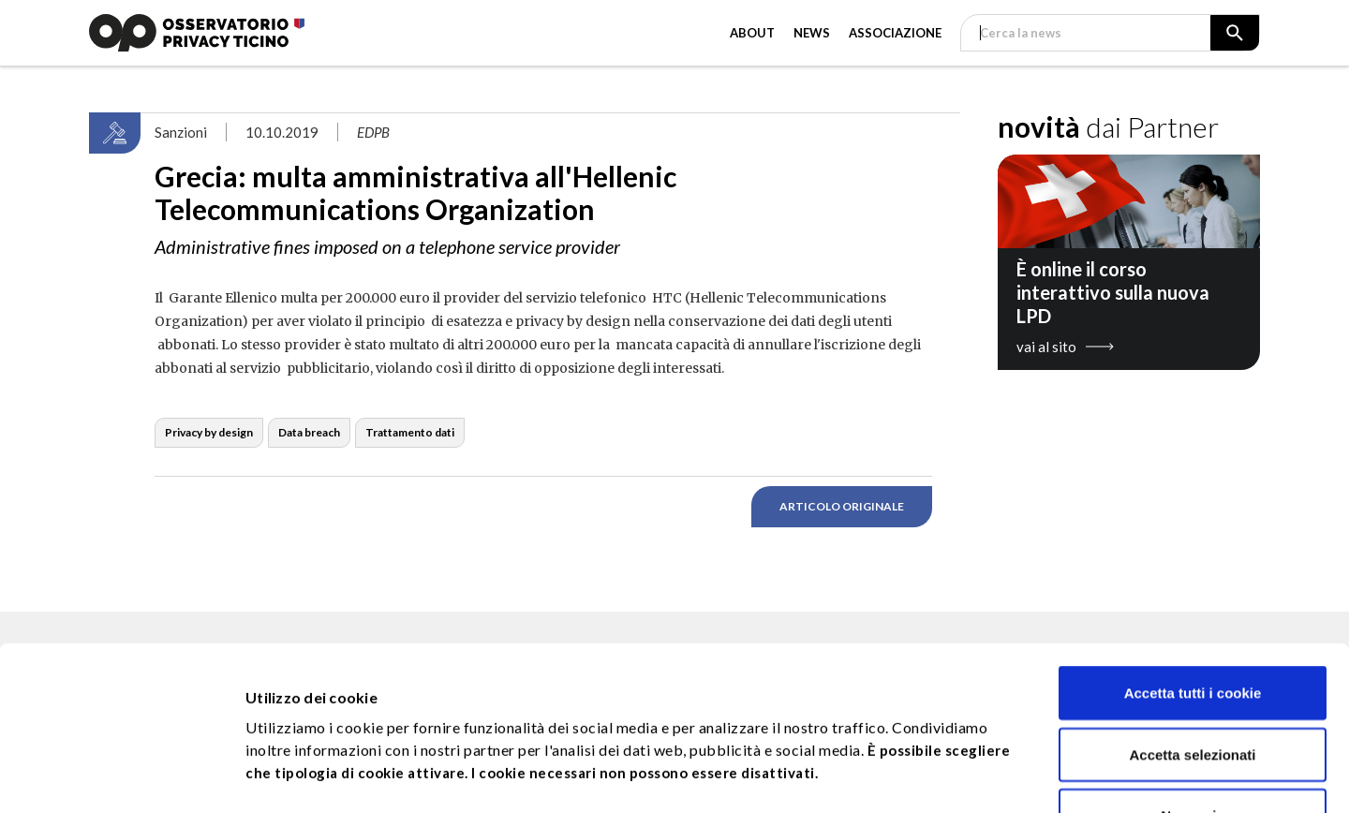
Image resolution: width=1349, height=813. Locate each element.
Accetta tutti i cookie (1193, 539)
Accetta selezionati (1192, 601)
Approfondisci (983, 762)
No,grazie (1192, 662)
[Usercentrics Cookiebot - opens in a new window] (121, 776)
